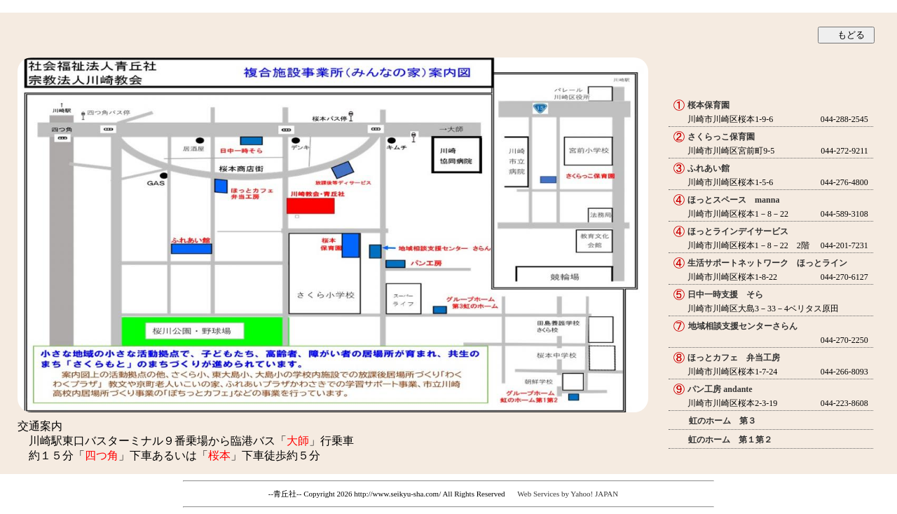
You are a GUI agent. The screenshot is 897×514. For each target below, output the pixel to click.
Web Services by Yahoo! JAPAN (567, 493)
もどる (851, 34)
